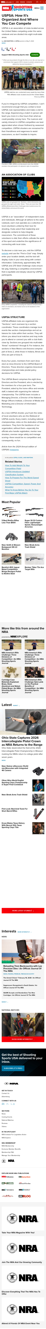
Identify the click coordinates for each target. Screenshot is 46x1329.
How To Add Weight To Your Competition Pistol (17, 467)
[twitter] (8, 47)
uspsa (15, 458)
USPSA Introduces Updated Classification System (17, 473)
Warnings (4, 1311)
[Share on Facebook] (3, 47)
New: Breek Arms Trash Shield (14, 785)
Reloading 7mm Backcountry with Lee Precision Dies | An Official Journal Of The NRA (22, 944)
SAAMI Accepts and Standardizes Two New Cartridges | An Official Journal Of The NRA (19, 970)
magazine (14, 449)
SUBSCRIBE (13, 1044)
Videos (4, 1102)
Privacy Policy (6, 1308)
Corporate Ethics (30, 1308)
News (4, 43)
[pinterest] (13, 47)
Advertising (6, 1072)
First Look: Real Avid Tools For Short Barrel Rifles (15, 795)
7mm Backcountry (27, 950)
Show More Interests (28, 1015)
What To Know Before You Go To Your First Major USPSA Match (21, 491)
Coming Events (7, 1093)
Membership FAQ (8, 1128)
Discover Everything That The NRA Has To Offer (21, 1268)
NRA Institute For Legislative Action (14, 1110)
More (15, 705)
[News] (7, 978)
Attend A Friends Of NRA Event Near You (21, 1299)
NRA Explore (6, 1114)
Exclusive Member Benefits (11, 1125)
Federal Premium (14, 950)
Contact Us (5, 1069)
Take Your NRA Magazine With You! (18, 1208)
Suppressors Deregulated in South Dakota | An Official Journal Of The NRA (20, 962)
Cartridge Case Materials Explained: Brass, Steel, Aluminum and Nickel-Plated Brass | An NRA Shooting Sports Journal (11, 686)
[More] (18, 705)
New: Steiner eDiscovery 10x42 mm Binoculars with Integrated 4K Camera (15, 768)
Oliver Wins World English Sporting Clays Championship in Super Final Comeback (14, 777)
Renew (22, 2)
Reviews (5, 1099)
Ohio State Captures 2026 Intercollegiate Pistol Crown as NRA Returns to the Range (22, 741)
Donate (29, 2)
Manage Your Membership (11, 1131)
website (5, 253)
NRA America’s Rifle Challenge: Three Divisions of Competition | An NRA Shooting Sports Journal (11, 658)
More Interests (23, 908)
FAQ (12, 1311)
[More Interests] (30, 908)
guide (20, 458)
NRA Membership (8, 1122)
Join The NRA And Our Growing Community (22, 1238)
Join (17, 2)
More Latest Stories (28, 886)
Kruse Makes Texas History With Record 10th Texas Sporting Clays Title (13, 805)
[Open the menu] (42, 7)
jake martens (28, 458)
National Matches (10, 986)
